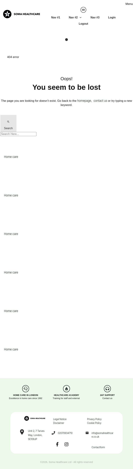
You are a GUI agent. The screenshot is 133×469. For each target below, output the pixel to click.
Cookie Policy (94, 422)
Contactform (98, 447)
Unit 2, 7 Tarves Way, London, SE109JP (36, 435)
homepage (84, 100)
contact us (100, 100)
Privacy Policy (94, 419)
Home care (11, 157)
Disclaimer (58, 422)
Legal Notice (59, 419)
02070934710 (65, 432)
